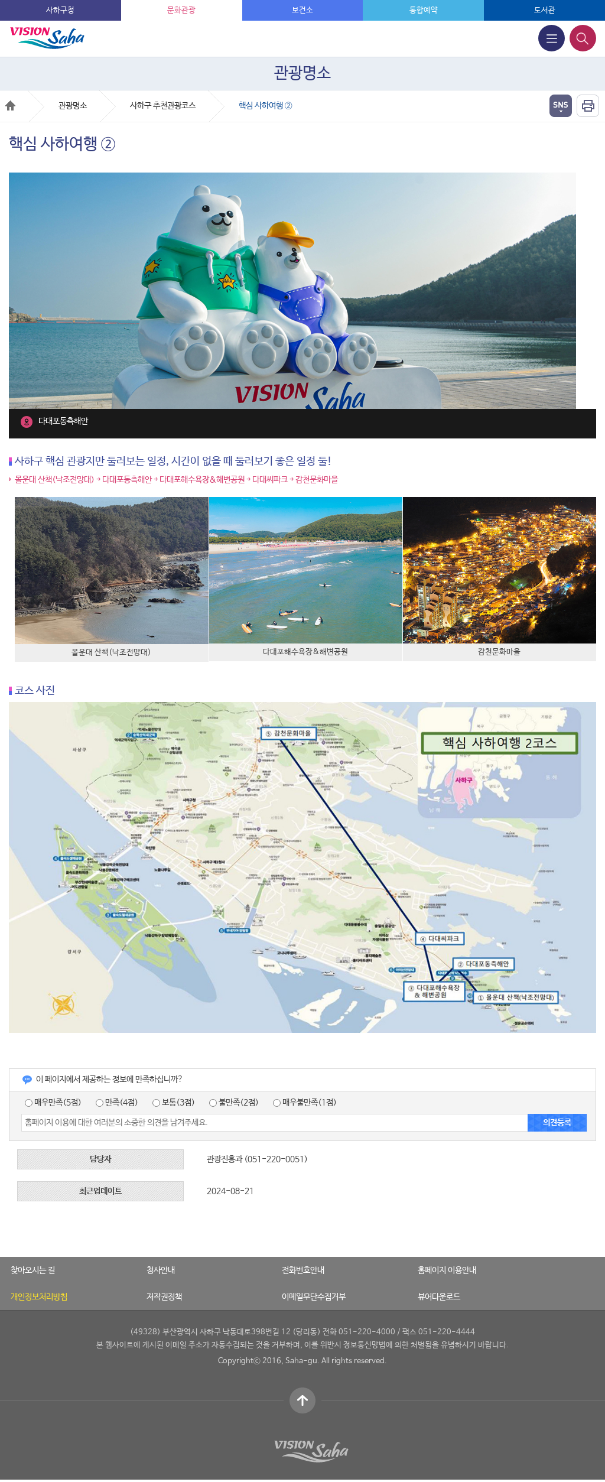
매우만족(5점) (53, 1102)
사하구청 (60, 10)
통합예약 (423, 10)
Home (10, 105)
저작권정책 (164, 1297)
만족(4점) (117, 1102)
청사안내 (161, 1270)
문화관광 (181, 10)
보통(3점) (173, 1102)
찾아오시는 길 (33, 1270)
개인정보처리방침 (39, 1297)
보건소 (302, 10)
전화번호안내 (303, 1270)
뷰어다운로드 (439, 1297)
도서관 (544, 10)
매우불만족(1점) (305, 1102)
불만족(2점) (234, 1102)
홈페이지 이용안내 (447, 1270)
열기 (560, 106)
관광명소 (72, 105)
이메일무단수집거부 (314, 1297)
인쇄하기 (588, 106)
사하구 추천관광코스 (163, 105)
